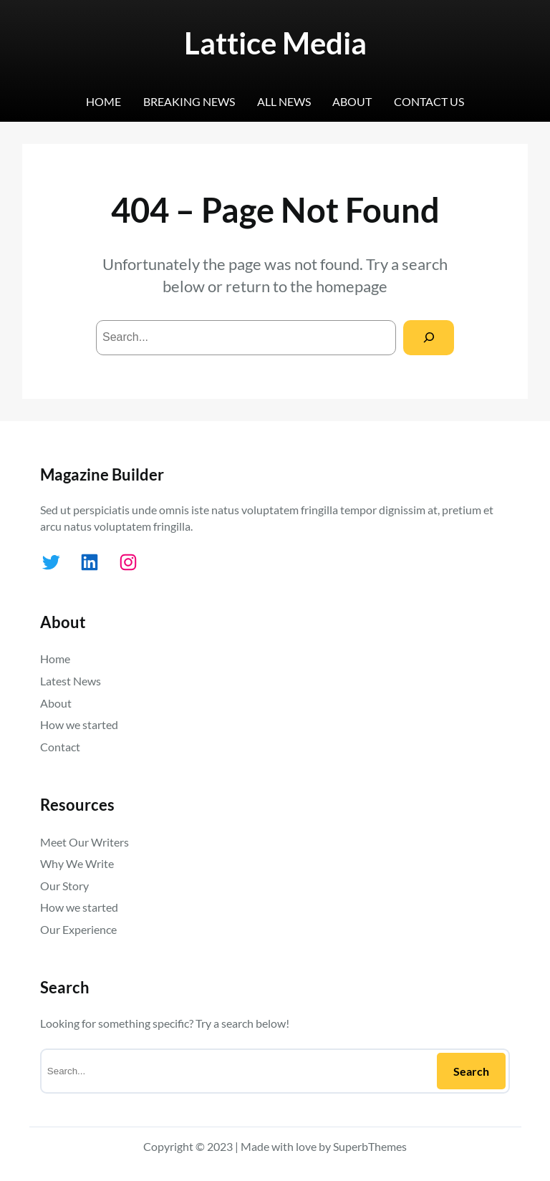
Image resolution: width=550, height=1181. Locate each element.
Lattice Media (275, 42)
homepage (351, 286)
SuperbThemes (370, 1146)
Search (471, 1071)
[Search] (428, 337)
